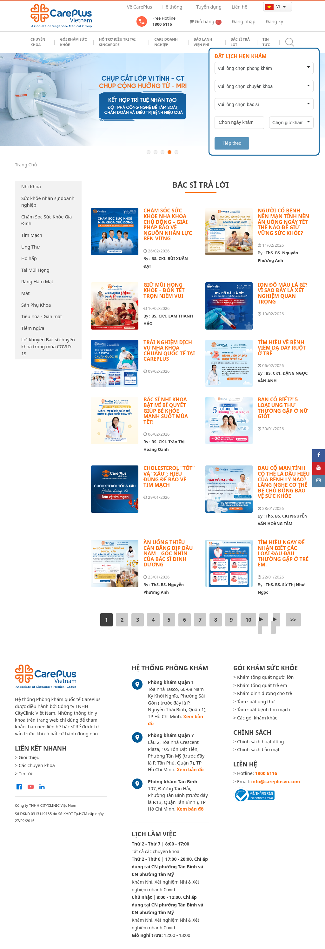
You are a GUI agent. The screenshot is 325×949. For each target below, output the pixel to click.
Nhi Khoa (31, 187)
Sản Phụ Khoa (36, 305)
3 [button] (162, 152)
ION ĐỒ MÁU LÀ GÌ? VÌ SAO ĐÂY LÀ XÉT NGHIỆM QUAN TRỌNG (283, 293)
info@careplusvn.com (275, 782)
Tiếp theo (231, 143)
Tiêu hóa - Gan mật (41, 316)
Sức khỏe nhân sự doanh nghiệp (48, 201)
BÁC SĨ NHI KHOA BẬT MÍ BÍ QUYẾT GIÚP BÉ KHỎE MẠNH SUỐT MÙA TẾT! (165, 410)
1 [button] (148, 152)
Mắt (25, 293)
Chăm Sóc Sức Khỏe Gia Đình (46, 220)
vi (273, 6)
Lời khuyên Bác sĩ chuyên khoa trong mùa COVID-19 (48, 346)
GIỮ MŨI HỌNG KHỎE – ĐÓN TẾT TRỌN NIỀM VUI (164, 290)
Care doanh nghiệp (166, 42)
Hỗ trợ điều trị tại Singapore (117, 42)
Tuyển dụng (209, 7)
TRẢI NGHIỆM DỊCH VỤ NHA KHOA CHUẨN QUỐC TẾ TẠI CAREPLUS (169, 351)
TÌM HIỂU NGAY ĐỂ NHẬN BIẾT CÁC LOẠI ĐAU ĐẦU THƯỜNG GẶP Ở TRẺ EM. (283, 553)
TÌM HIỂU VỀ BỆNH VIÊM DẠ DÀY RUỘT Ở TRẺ (282, 348)
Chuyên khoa (37, 42)
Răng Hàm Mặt (37, 281)
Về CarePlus (139, 7)
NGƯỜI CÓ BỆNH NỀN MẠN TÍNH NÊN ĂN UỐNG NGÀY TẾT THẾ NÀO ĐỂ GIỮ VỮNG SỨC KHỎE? (283, 221)
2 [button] (155, 152)
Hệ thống (172, 7)
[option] (162, 99)
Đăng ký (274, 21)
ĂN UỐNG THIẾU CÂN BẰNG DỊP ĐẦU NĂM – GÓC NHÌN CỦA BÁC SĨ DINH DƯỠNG (168, 553)
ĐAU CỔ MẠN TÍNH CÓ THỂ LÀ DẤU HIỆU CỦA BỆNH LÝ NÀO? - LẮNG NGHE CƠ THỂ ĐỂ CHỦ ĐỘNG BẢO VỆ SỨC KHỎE (284, 481)
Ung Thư (30, 247)
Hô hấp (29, 258)
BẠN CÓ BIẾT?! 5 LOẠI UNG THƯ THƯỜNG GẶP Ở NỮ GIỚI (283, 408)
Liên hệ (239, 7)
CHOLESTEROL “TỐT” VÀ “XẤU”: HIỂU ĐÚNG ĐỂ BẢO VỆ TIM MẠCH (169, 476)
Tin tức (266, 42)
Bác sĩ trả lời (240, 42)
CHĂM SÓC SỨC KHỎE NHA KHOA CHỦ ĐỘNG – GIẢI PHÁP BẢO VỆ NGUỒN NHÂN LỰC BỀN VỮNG (167, 224)
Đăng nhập (243, 21)
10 (248, 619)
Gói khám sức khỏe (73, 42)
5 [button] (176, 152)
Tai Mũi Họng (35, 270)
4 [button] (169, 152)
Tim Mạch (31, 235)
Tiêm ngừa (32, 328)
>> (293, 619)
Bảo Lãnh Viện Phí (203, 42)
